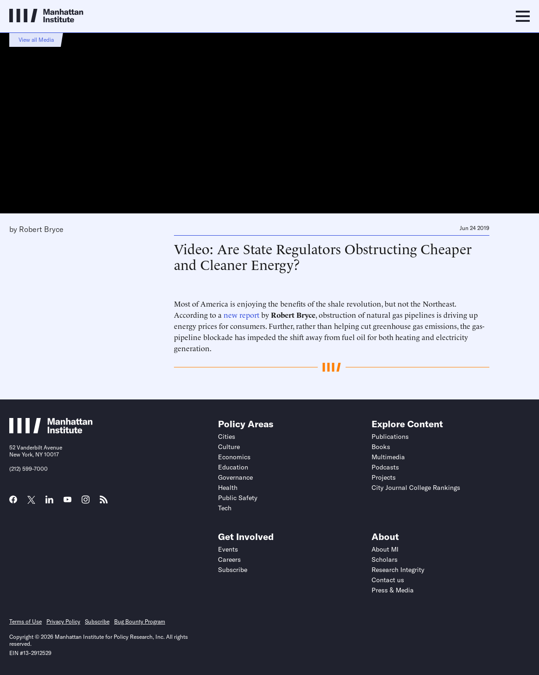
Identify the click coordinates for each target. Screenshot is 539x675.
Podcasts (385, 467)
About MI (385, 549)
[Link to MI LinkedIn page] (49, 502)
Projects (384, 477)
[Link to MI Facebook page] (13, 502)
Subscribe (232, 570)
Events (228, 549)
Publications (390, 436)
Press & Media (393, 590)
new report (241, 314)
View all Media (36, 39)
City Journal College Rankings (416, 487)
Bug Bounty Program (139, 621)
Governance (235, 477)
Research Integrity (398, 570)
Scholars (385, 559)
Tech (224, 508)
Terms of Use (25, 621)
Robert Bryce (41, 229)
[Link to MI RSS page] (104, 502)
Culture (229, 447)
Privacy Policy (63, 621)
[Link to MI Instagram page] (86, 503)
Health (227, 487)
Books (381, 447)
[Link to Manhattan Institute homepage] (51, 430)
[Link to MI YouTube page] (67, 500)
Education (233, 467)
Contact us (388, 580)
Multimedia (388, 457)
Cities (226, 436)
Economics (234, 457)
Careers (229, 559)
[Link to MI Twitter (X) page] (31, 500)
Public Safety (237, 498)
